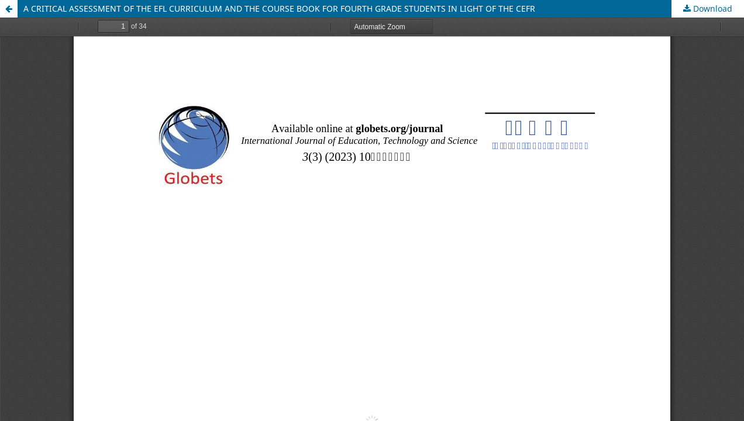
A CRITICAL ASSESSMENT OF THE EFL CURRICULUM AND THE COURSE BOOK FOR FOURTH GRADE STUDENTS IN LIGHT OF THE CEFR (279, 8)
